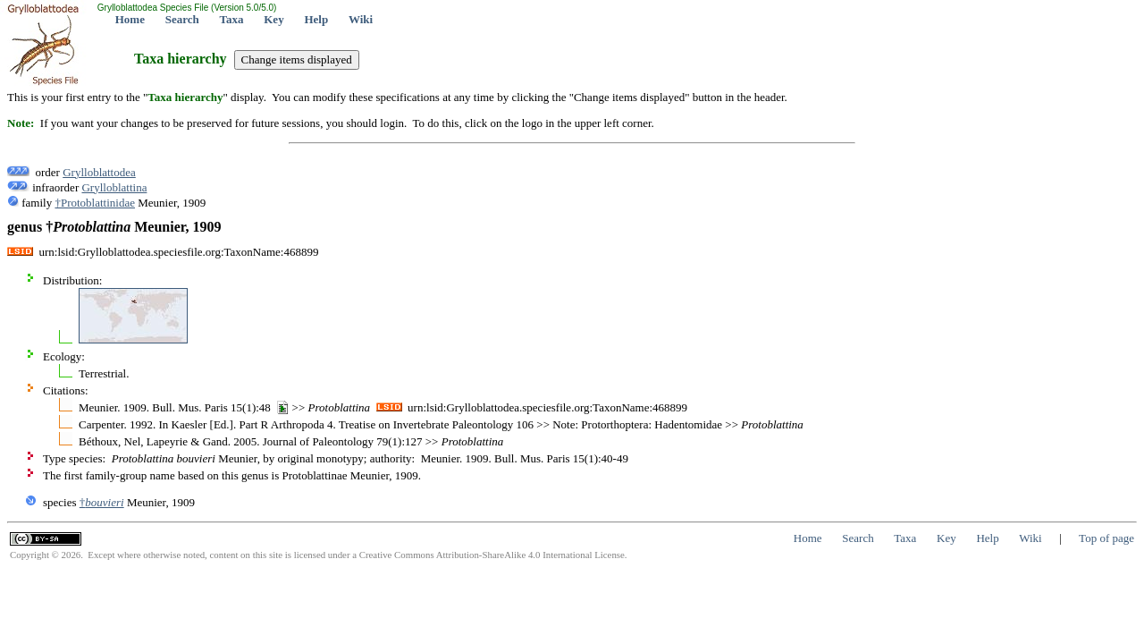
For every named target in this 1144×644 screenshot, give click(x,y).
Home (130, 19)
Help (316, 19)
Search (182, 19)
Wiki (361, 19)
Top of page (1106, 538)
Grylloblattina (114, 187)
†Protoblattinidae (95, 202)
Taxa (232, 19)
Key (273, 19)
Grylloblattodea (99, 172)
